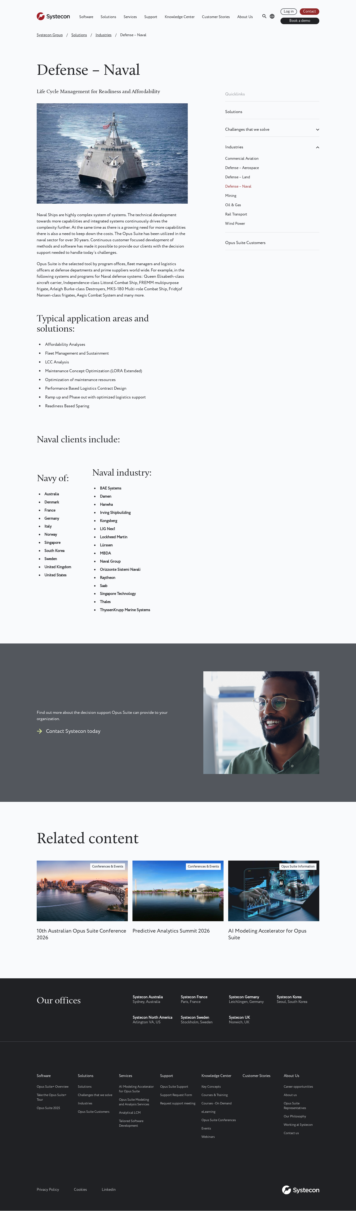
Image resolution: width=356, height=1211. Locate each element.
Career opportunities (298, 1086)
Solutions (108, 17)
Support (150, 17)
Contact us (291, 1133)
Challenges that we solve (247, 130)
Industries (104, 35)
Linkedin (109, 1189)
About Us (245, 17)
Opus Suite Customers (245, 243)
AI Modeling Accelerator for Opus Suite (136, 1089)
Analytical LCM (130, 1112)
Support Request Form (176, 1095)
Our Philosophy (295, 1116)
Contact (309, 11)
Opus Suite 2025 (48, 1108)
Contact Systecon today (73, 731)
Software (86, 17)
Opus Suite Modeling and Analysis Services (134, 1102)
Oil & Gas (233, 205)
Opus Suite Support (174, 1086)
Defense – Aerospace (242, 168)
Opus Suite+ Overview (53, 1086)
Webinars (208, 1137)
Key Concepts (211, 1086)
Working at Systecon (298, 1125)
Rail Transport (236, 214)
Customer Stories (216, 17)
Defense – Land (237, 177)
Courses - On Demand (216, 1103)
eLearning (208, 1112)
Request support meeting (177, 1103)
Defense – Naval (238, 186)
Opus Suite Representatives (295, 1105)
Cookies (80, 1189)
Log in (289, 11)
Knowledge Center (179, 17)
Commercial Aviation (242, 158)
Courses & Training (214, 1095)
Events (206, 1128)
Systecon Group (50, 35)
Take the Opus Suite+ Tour (51, 1097)
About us (290, 1095)
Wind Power (235, 223)
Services (130, 17)
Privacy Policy (48, 1189)
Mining (230, 196)
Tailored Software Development (131, 1123)
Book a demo (299, 20)
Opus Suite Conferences (218, 1120)
